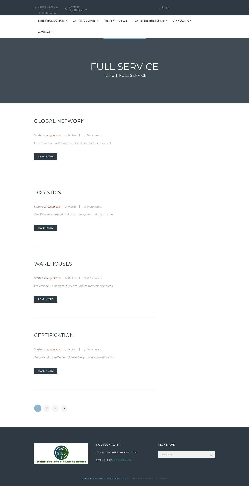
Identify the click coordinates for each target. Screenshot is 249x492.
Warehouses (55, 266)
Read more (48, 157)
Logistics (49, 193)
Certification (56, 339)
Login (165, 7)
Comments (101, 135)
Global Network (62, 121)
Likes (75, 135)
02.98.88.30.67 (78, 10)
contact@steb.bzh (122, 466)
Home (108, 75)
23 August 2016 (53, 135)
